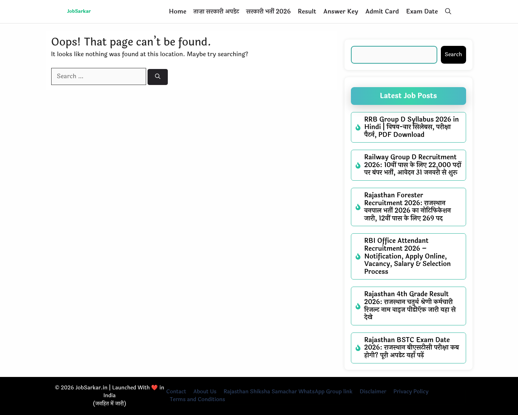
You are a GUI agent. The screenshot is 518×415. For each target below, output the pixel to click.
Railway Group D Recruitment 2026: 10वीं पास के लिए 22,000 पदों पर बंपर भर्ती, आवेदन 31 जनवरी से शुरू (412, 164)
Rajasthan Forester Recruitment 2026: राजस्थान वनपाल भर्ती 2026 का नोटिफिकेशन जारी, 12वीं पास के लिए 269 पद (407, 206)
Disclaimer (372, 392)
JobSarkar (79, 11)
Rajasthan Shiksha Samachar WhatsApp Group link (288, 392)
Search (453, 54)
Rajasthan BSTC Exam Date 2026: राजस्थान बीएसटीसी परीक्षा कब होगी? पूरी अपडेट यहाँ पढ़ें (411, 347)
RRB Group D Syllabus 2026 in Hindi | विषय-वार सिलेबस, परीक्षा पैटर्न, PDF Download (411, 127)
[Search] (158, 77)
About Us (205, 392)
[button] (448, 11)
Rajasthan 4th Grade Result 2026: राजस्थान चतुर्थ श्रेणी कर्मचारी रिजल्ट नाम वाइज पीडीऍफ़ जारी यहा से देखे (410, 305)
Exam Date (422, 11)
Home (177, 11)
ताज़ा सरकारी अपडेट (216, 11)
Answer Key (340, 11)
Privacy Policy (411, 392)
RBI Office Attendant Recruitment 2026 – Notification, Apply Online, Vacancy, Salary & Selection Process (407, 256)
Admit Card (382, 11)
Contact (176, 392)
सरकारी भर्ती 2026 (268, 11)
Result (307, 11)
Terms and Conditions (197, 399)
